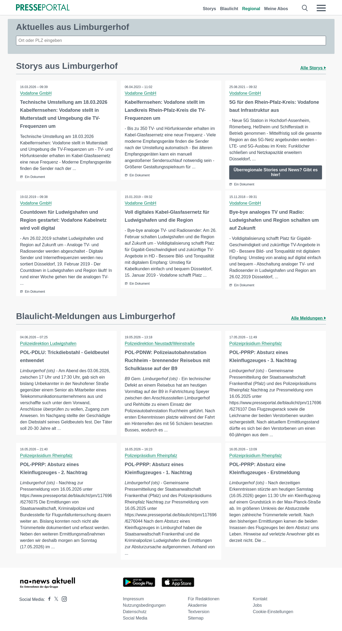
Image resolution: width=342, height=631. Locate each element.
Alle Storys (313, 68)
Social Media (135, 618)
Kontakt (260, 599)
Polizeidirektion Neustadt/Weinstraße (160, 343)
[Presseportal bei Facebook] (48, 599)
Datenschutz (135, 611)
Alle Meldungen (308, 318)
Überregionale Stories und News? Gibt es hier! (276, 172)
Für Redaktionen (203, 599)
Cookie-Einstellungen (273, 611)
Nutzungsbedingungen (144, 605)
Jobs (257, 605)
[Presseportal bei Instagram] (63, 598)
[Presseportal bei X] (55, 599)
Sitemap (196, 618)
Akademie (197, 605)
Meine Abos (276, 8)
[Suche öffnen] (305, 8)
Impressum (133, 599)
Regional (251, 8)
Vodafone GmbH (36, 93)
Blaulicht (229, 8)
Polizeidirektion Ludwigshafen (48, 343)
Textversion (198, 611)
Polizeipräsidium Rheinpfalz (255, 343)
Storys (209, 8)
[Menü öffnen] (321, 8)
